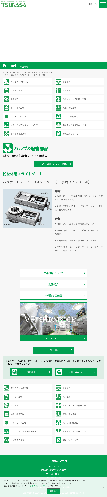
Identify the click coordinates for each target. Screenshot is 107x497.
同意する (53, 491)
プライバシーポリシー (39, 486)
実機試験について (54, 273)
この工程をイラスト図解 (53, 164)
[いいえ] (103, 487)
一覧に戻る (53, 350)
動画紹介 (53, 284)
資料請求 (24, 372)
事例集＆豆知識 (53, 295)
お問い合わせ (70, 372)
